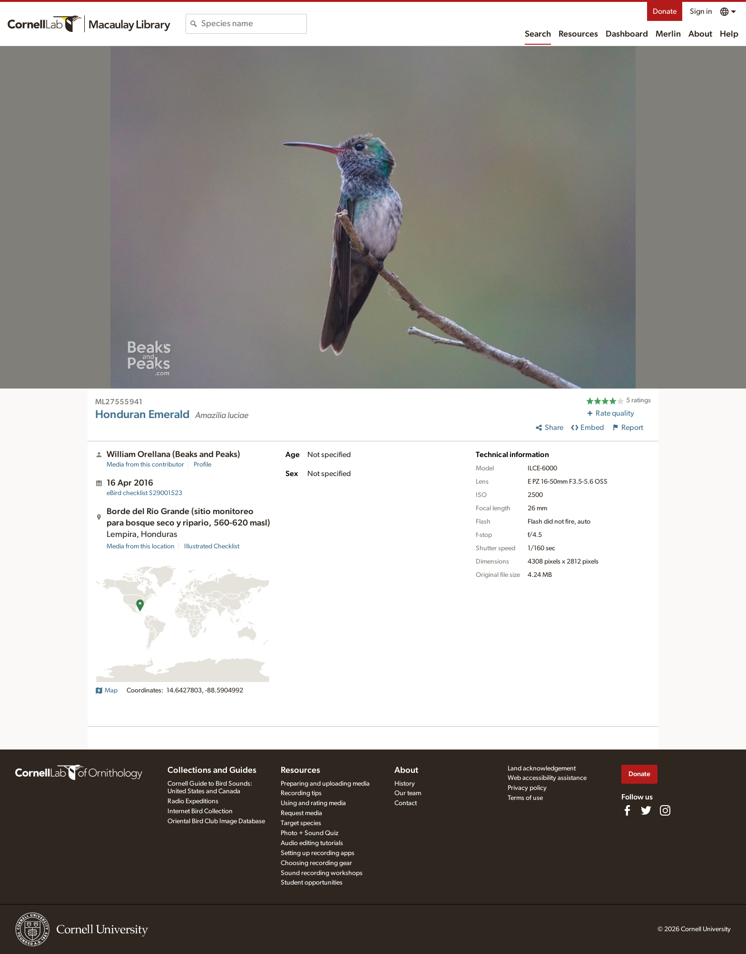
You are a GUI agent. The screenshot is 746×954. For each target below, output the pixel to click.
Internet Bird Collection (200, 811)
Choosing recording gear (316, 863)
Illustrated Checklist (211, 546)
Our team (407, 793)
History (404, 783)
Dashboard (627, 34)
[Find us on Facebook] (627, 810)
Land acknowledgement (542, 768)
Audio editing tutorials (312, 843)
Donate (665, 11)
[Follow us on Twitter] (646, 810)
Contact (405, 803)
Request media (301, 813)
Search (538, 34)
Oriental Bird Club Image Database (216, 821)
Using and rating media (313, 803)
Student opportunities (312, 882)
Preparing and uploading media (325, 783)
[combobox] (253, 23)
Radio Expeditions (192, 801)
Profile (202, 464)
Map (106, 690)
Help (729, 34)
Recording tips (301, 793)
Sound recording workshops (322, 873)
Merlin (668, 34)
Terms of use (525, 798)
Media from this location (141, 546)
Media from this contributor (145, 464)
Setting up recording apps (317, 853)
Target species (301, 823)
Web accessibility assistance (547, 778)
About (700, 34)
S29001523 (144, 493)
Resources (578, 34)
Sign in (701, 11)
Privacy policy (527, 788)
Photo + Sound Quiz (309, 833)
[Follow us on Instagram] (665, 810)
